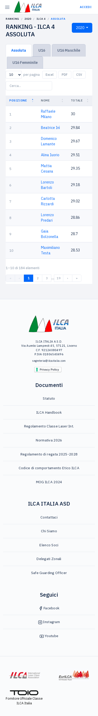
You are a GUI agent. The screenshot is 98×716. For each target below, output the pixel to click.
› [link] (67, 278)
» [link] (77, 278)
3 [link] (47, 278)
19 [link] (58, 278)
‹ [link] (19, 278)
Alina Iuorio (50, 155)
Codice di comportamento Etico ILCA (49, 468)
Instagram (49, 621)
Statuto (49, 398)
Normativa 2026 (49, 440)
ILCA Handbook (49, 412)
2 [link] (38, 278)
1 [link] (29, 278)
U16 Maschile (68, 50)
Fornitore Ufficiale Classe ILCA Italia (24, 697)
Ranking (12, 19)
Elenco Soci (48, 545)
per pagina (31, 74)
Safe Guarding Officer (49, 572)
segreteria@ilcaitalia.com (49, 361)
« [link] (10, 278)
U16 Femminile (25, 62)
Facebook (49, 608)
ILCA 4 (41, 19)
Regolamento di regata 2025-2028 (49, 454)
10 (11, 250)
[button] (33, 101)
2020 (27, 19)
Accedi (86, 7)
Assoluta (18, 50)
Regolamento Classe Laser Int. (49, 426)
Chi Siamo (49, 531)
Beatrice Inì (50, 127)
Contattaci (49, 517)
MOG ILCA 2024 (49, 482)
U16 (41, 50)
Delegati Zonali (49, 558)
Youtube (49, 635)
